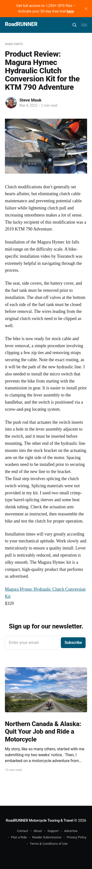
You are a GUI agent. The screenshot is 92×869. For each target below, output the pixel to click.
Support (53, 831)
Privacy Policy (76, 837)
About (38, 831)
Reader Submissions (46, 837)
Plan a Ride (19, 837)
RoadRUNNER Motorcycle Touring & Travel (39, 820)
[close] (86, 9)
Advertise (71, 831)
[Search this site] (75, 25)
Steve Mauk (30, 100)
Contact (22, 831)
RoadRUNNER (21, 24)
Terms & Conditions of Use (49, 843)
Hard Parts (14, 44)
